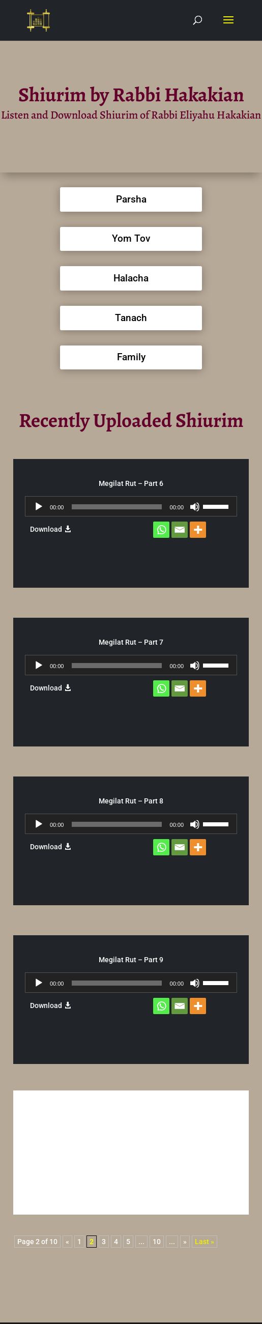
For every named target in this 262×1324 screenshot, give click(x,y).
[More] (198, 530)
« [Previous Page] (67, 1241)
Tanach (131, 318)
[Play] (39, 507)
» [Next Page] (185, 1241)
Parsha (131, 199)
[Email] (179, 530)
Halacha (131, 278)
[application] (131, 506)
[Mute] (195, 507)
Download (46, 529)
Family (131, 357)
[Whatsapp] (161, 530)
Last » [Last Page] (204, 1241)
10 (157, 1241)
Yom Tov (131, 238)
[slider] (116, 506)
